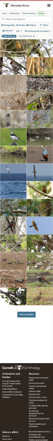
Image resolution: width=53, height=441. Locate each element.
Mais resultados (26, 314)
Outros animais (28, 13)
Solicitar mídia (35, 391)
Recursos (34, 374)
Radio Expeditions (9, 389)
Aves (4, 13)
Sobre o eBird (10, 432)
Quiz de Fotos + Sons (38, 397)
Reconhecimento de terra (39, 432)
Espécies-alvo (34, 394)
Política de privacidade (38, 440)
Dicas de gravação (36, 383)
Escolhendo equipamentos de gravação (36, 413)
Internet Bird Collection (12, 392)
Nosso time (7, 439)
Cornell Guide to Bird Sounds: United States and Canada (11, 383)
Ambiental (14, 13)
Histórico (6, 436)
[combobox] (29, 19)
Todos (41, 13)
